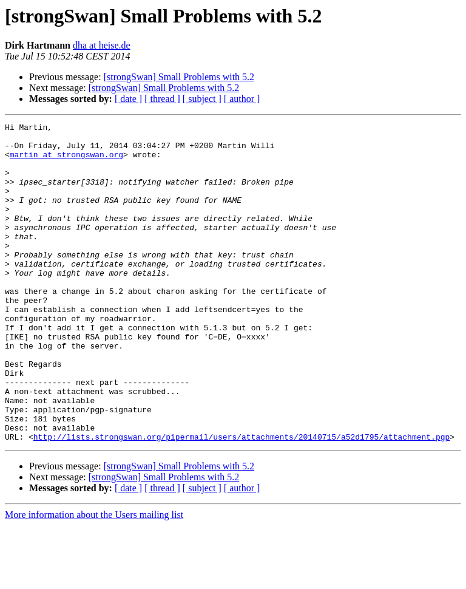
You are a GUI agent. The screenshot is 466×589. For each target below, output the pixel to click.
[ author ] (242, 99)
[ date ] (128, 99)
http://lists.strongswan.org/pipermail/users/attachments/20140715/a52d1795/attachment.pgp (241, 500)
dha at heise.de (101, 45)
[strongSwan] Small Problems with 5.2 (179, 77)
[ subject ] (202, 99)
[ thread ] (162, 99)
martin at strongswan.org (66, 161)
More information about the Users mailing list (94, 578)
